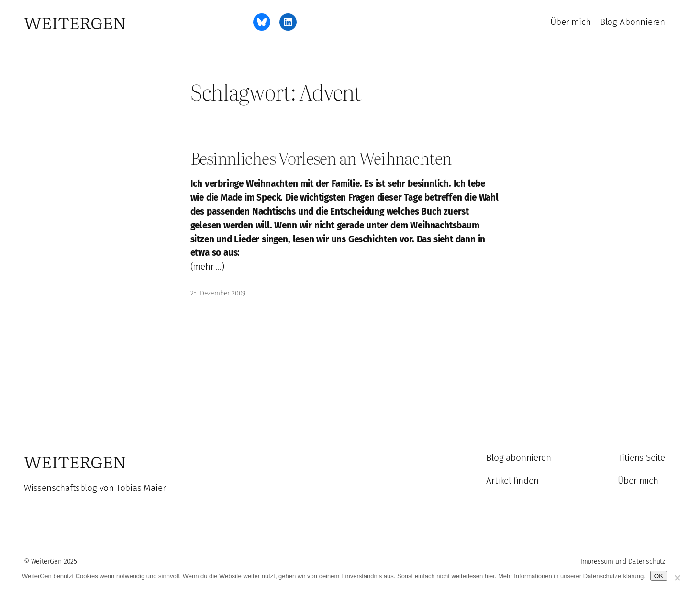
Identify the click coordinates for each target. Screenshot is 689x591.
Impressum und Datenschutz (622, 561)
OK (658, 576)
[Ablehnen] (677, 577)
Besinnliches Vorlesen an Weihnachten (321, 158)
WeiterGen (75, 22)
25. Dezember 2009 (218, 293)
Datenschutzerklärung (613, 576)
